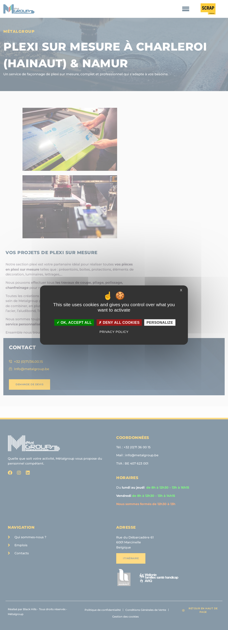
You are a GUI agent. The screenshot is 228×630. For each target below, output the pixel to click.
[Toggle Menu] (185, 9)
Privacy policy (114, 332)
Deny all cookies (119, 322)
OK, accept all (74, 322)
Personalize (160, 322)
